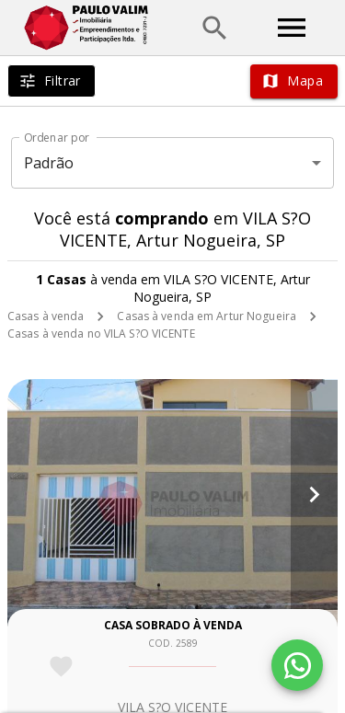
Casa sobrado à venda (173, 625)
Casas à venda (45, 316)
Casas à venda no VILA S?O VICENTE (101, 333)
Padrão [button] (49, 163)
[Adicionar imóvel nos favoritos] (61, 666)
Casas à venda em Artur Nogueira (206, 316)
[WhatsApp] (297, 665)
